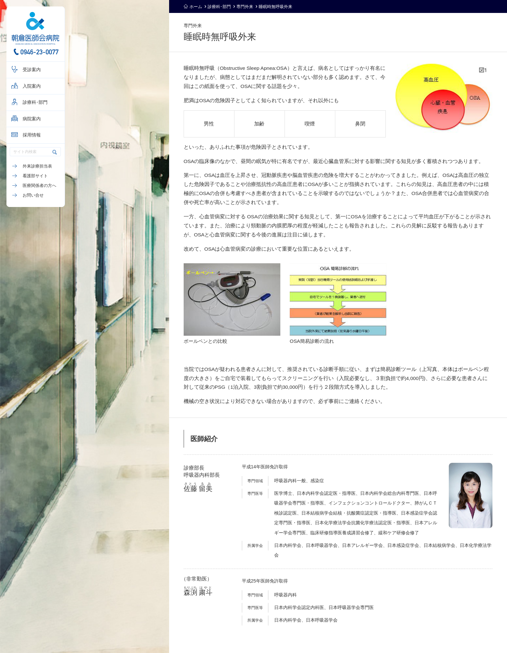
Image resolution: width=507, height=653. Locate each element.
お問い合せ (33, 195)
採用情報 (32, 135)
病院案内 (32, 118)
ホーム (195, 6)
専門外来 (244, 6)
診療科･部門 (35, 102)
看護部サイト (35, 175)
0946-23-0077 (39, 52)
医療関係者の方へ (39, 185)
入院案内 (32, 86)
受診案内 (32, 69)
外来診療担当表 (37, 166)
